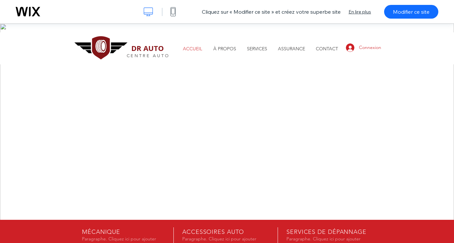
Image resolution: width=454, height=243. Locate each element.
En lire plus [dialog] (360, 12)
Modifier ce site (411, 11)
